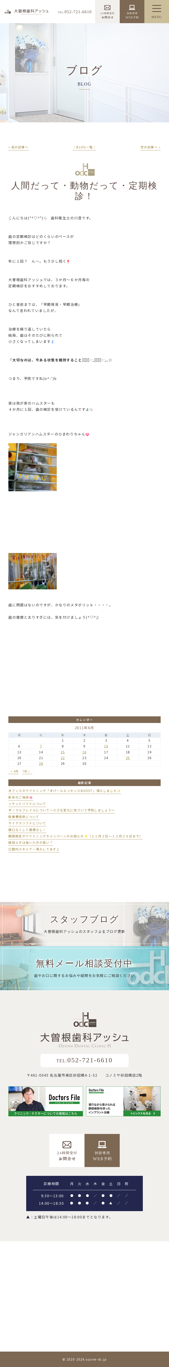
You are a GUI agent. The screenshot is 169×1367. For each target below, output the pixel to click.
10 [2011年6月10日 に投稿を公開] (106, 746)
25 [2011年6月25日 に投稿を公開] (128, 758)
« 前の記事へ (18, 147)
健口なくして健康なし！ (27, 829)
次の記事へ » (150, 147)
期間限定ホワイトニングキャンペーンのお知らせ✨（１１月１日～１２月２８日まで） (75, 836)
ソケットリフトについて (27, 803)
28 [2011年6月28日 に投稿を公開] (41, 763)
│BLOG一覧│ (84, 147)
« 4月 (14, 771)
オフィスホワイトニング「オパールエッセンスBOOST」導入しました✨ (64, 790)
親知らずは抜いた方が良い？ (30, 842)
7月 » (26, 771)
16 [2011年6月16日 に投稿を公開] (84, 752)
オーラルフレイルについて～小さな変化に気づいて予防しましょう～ (61, 810)
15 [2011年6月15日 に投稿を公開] (63, 752)
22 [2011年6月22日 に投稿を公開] (63, 758)
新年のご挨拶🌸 (20, 797)
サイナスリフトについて (27, 823)
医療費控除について (23, 816)
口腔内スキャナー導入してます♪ (34, 849)
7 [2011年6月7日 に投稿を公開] (41, 746)
